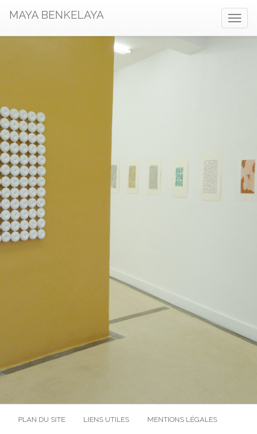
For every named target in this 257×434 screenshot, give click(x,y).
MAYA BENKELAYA (56, 14)
